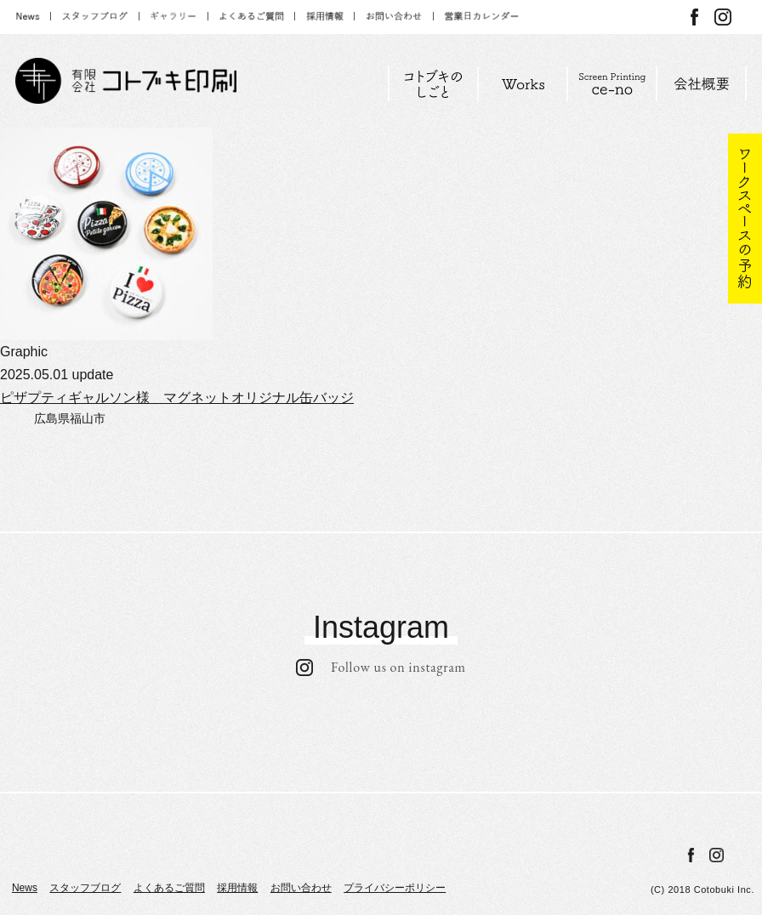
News (24, 888)
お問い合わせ (301, 888)
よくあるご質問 (169, 888)
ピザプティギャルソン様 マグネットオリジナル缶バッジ (177, 397)
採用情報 (237, 888)
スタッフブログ (85, 888)
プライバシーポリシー (395, 888)
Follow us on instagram (381, 667)
